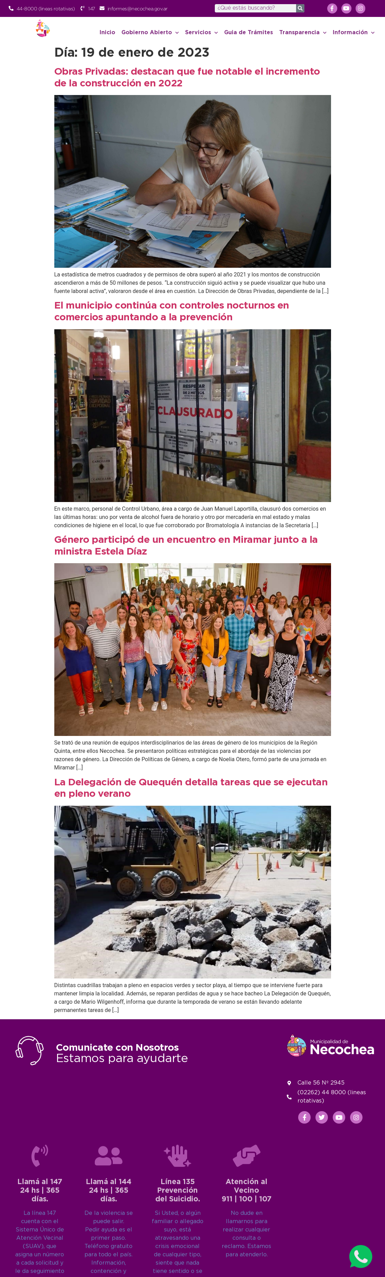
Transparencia (303, 32)
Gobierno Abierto (150, 32)
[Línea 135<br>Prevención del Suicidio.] (177, 1250)
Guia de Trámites (248, 32)
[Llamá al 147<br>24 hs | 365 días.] (40, 1250)
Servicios (201, 32)
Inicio (107, 32)
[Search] (300, 8)
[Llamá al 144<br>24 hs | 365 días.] (109, 1250)
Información (354, 32)
